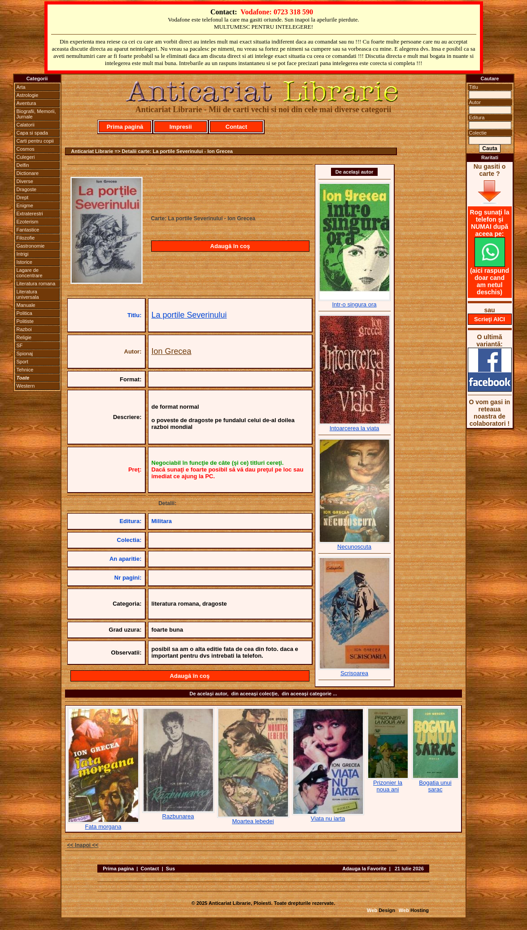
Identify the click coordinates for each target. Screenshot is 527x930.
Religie (24, 337)
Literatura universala (28, 294)
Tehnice (25, 369)
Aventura (26, 103)
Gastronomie (31, 246)
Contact (236, 126)
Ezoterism (28, 221)
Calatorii (26, 124)
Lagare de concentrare (30, 272)
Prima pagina (118, 868)
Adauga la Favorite (364, 868)
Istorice (24, 262)
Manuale (26, 305)
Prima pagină (125, 126)
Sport (22, 361)
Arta (21, 87)
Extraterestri (30, 213)
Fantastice (28, 229)
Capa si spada (32, 132)
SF (20, 345)
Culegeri (26, 157)
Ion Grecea (172, 351)
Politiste (25, 321)
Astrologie (28, 95)
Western (26, 386)
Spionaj (25, 353)
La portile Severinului (189, 314)
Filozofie (26, 237)
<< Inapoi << (83, 845)
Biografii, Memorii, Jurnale (36, 114)
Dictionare (28, 173)
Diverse (25, 181)
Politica (24, 313)
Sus (170, 868)
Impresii (181, 126)
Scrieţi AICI (489, 319)
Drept (23, 197)
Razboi (24, 329)
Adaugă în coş (230, 246)
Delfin (23, 165)
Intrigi (23, 254)
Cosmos (26, 149)
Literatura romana (36, 283)
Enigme (25, 205)
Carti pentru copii (35, 141)
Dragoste (27, 189)
